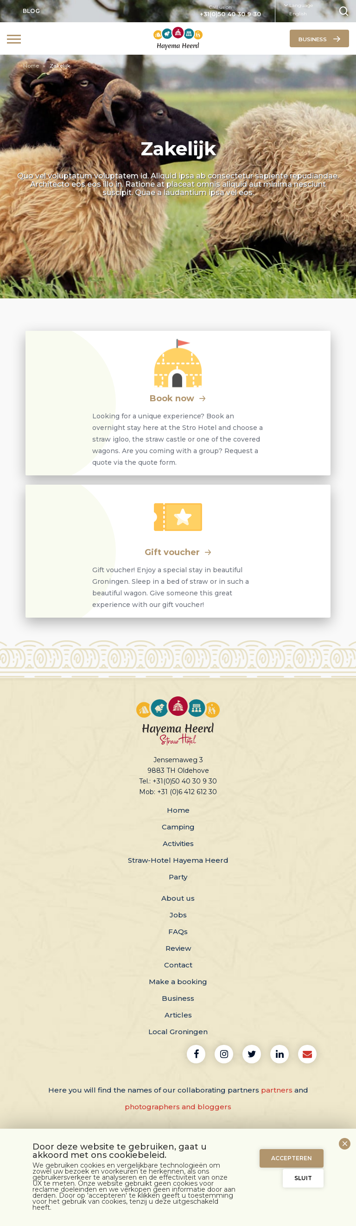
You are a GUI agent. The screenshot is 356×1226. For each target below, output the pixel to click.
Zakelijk (60, 66)
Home (31, 66)
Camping (178, 826)
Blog (31, 10)
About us (178, 898)
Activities (178, 843)
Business (178, 998)
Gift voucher (178, 552)
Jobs (178, 914)
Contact (178, 965)
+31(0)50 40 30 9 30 (230, 14)
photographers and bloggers (178, 1106)
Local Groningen (178, 1031)
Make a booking (178, 981)
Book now (178, 398)
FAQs (178, 931)
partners (276, 1090)
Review (178, 948)
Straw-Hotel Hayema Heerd (178, 860)
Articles (178, 1015)
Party (178, 876)
